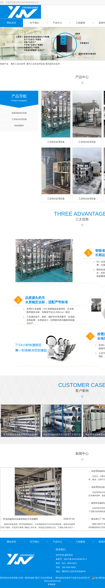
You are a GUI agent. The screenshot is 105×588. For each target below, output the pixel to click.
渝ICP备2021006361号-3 (75, 559)
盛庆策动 (69, 555)
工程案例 (80, 23)
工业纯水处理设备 (19, 119)
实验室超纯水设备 (19, 113)
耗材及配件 (19, 125)
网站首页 (11, 23)
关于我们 (34, 23)
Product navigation (19, 96)
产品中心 (57, 23)
